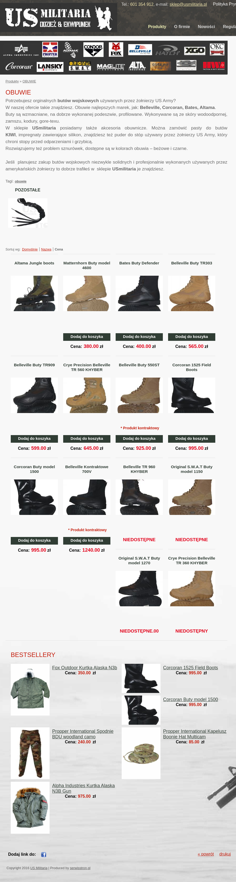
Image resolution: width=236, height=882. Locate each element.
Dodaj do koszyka (87, 337)
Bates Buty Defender (139, 263)
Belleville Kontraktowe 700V (87, 469)
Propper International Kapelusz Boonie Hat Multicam (195, 734)
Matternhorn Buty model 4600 (86, 265)
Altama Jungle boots (34, 263)
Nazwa (46, 249)
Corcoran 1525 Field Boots (191, 367)
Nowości (206, 26)
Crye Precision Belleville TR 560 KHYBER (86, 367)
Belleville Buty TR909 (34, 365)
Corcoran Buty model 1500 (34, 469)
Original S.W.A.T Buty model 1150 (192, 469)
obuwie (20, 181)
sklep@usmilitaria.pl (188, 4)
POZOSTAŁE (27, 190)
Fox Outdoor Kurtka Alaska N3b (84, 667)
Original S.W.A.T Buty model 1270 (139, 560)
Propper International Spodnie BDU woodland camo (83, 734)
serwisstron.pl (80, 868)
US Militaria (38, 868)
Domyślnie (30, 249)
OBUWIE (29, 81)
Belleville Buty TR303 (191, 263)
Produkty (157, 26)
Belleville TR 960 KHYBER (139, 469)
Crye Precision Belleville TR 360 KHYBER (191, 560)
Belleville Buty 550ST (139, 365)
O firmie (182, 26)
